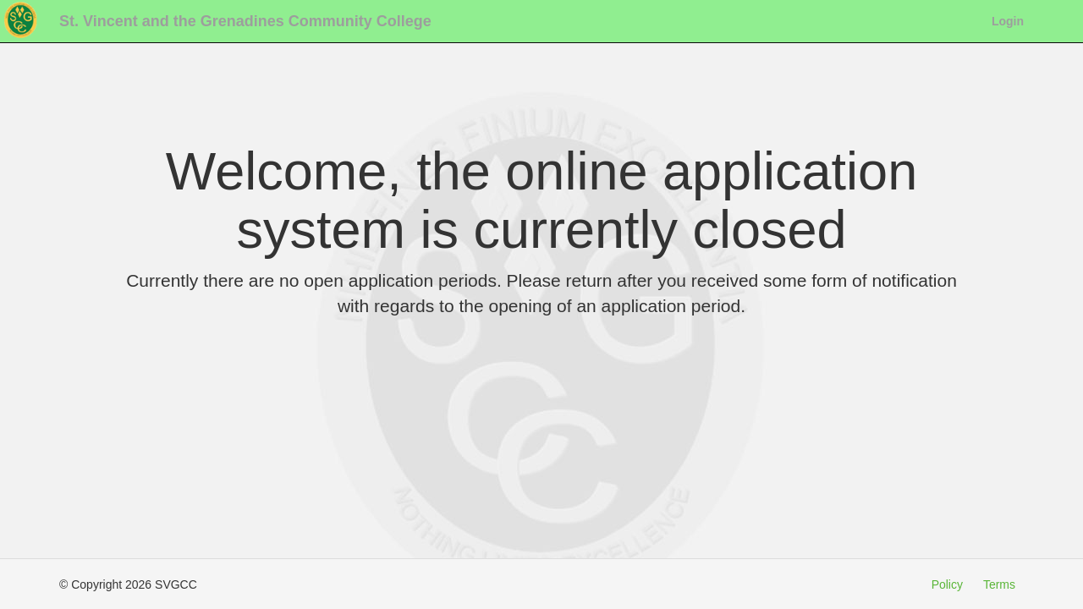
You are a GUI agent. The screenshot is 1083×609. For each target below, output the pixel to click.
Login (1008, 21)
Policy (947, 584)
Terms (999, 584)
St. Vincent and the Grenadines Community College (245, 21)
